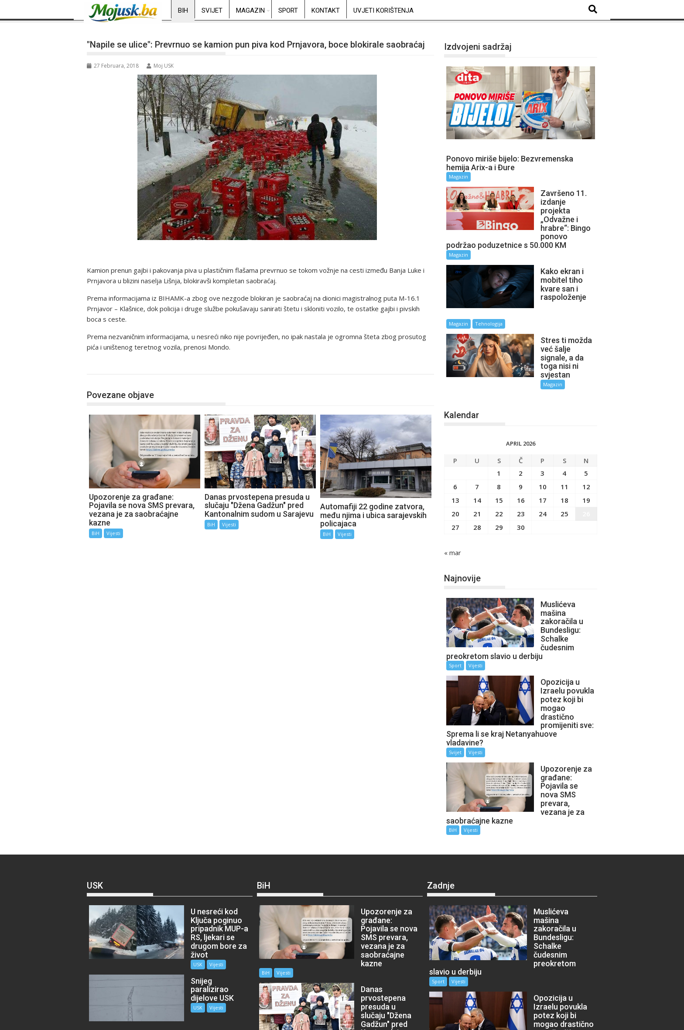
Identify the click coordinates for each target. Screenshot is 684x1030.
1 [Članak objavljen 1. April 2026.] (499, 424)
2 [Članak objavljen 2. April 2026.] (521, 424)
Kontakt (325, 10)
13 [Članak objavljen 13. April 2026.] (455, 451)
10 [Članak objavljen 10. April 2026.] (543, 437)
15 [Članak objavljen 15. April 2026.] (499, 451)
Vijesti (113, 533)
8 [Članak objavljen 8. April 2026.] (499, 437)
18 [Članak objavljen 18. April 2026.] (564, 451)
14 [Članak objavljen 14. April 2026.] (477, 451)
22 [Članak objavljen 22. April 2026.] (499, 464)
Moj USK (160, 65)
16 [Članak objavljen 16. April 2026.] (521, 451)
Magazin (250, 10)
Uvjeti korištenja (383, 10)
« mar (452, 503)
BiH (183, 10)
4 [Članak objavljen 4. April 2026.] (564, 424)
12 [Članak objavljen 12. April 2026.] (586, 437)
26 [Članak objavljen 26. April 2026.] (586, 464)
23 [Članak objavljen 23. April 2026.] (521, 464)
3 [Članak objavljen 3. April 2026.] (542, 424)
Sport (288, 10)
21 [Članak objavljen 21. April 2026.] (477, 464)
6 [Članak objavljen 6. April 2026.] (455, 437)
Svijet (212, 10)
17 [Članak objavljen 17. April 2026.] (543, 451)
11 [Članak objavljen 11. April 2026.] (564, 437)
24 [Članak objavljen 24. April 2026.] (543, 464)
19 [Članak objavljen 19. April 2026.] (586, 451)
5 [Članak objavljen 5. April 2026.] (586, 424)
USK (172, 846)
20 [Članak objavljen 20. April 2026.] (455, 464)
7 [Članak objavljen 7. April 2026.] (477, 437)
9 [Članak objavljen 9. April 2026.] (521, 437)
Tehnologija (559, 289)
